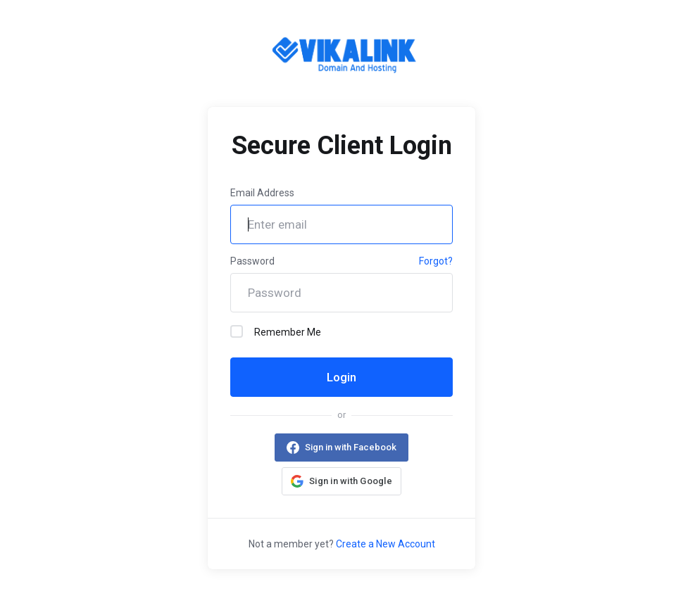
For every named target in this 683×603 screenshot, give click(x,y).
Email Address (262, 192)
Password (252, 261)
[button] (341, 481)
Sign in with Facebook (350, 447)
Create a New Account (385, 544)
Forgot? (436, 261)
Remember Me (275, 331)
